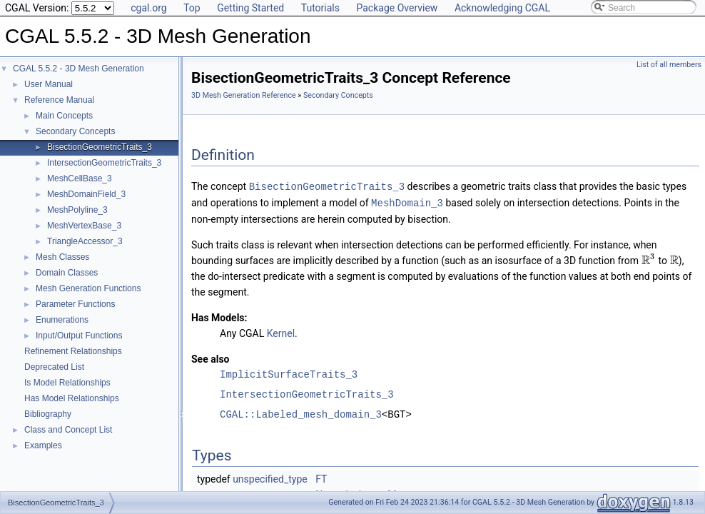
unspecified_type (270, 477)
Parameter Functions (75, 304)
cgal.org (148, 8)
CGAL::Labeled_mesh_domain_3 (301, 413)
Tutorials (320, 8)
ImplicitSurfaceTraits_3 (288, 373)
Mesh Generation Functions (88, 288)
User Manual (48, 84)
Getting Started (250, 8)
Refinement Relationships (73, 351)
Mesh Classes (62, 257)
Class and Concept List (68, 430)
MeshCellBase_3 (79, 178)
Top (192, 8)
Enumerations (62, 320)
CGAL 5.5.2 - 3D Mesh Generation (78, 69)
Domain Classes (67, 273)
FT (321, 477)
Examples (43, 445)
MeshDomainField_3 (86, 194)
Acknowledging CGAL (502, 8)
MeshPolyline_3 (77, 210)
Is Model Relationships (67, 383)
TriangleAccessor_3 (85, 241)
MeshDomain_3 (407, 201)
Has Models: (219, 316)
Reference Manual (59, 100)
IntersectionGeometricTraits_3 (104, 163)
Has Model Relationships (71, 398)
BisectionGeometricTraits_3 (99, 147)
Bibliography (47, 414)
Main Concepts (64, 116)
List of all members (668, 64)
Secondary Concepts (75, 131)
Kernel (281, 332)
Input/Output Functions (79, 336)
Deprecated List (54, 367)
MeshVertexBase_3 (84, 226)
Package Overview (396, 8)
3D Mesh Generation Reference (243, 95)
